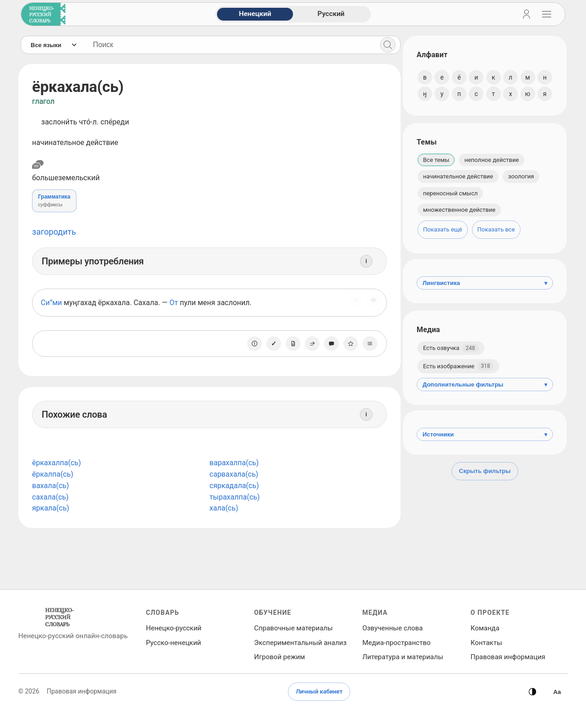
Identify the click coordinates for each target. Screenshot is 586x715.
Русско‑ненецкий (173, 643)
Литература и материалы (402, 657)
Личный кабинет (319, 691)
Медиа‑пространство (396, 643)
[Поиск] (385, 45)
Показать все (496, 229)
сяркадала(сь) (233, 485)
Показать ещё (442, 229)
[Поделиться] (353, 303)
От (173, 302)
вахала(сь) (50, 485)
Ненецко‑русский (173, 628)
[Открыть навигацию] (547, 14)
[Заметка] (290, 343)
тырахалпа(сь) (233, 497)
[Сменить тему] (532, 691)
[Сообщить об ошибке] (371, 303)
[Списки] (367, 343)
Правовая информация (508, 657)
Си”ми (51, 302)
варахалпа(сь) (232, 462)
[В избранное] (348, 343)
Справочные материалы (293, 628)
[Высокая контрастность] (557, 691)
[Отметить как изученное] (271, 343)
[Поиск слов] (229, 45)
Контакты (486, 643)
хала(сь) (222, 508)
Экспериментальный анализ (300, 643)
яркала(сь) (50, 508)
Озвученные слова (392, 628)
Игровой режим (279, 657)
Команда (485, 628)
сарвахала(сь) (232, 474)
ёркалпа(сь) (52, 474)
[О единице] (252, 343)
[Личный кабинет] (526, 14)
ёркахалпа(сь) (56, 462)
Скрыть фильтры (485, 471)
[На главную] (41, 14)
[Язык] (53, 45)
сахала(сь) (50, 497)
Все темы (436, 159)
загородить (54, 232)
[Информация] (364, 261)
